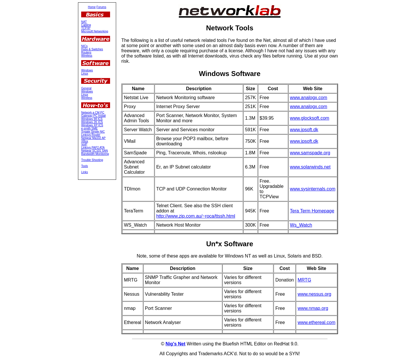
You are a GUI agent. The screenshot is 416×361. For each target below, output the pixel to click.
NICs (84, 46)
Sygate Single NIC (93, 131)
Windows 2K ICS (92, 122)
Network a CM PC (92, 112)
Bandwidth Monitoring (95, 153)
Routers (86, 52)
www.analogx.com (308, 97)
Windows (87, 70)
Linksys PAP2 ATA (93, 147)
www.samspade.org (310, 152)
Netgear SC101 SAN (94, 150)
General (86, 88)
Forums (101, 7)
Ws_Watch (301, 225)
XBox (84, 141)
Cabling (86, 25)
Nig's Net (175, 343)
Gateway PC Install (93, 115)
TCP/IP (85, 28)
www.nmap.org (313, 308)
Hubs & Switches (92, 49)
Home (92, 7)
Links (84, 172)
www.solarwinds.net (310, 166)
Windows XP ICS (92, 125)
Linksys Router (90, 134)
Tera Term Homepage (312, 210)
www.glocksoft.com (309, 118)
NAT (84, 21)
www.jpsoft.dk (304, 129)
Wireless (86, 55)
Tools (84, 166)
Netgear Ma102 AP (93, 138)
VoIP (84, 144)
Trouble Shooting (92, 160)
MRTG (304, 279)
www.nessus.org (314, 294)
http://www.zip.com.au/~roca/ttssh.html (195, 216)
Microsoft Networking (94, 31)
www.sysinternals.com (312, 188)
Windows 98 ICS (92, 119)
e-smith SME (89, 128)
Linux (84, 73)
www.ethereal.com (316, 322)
